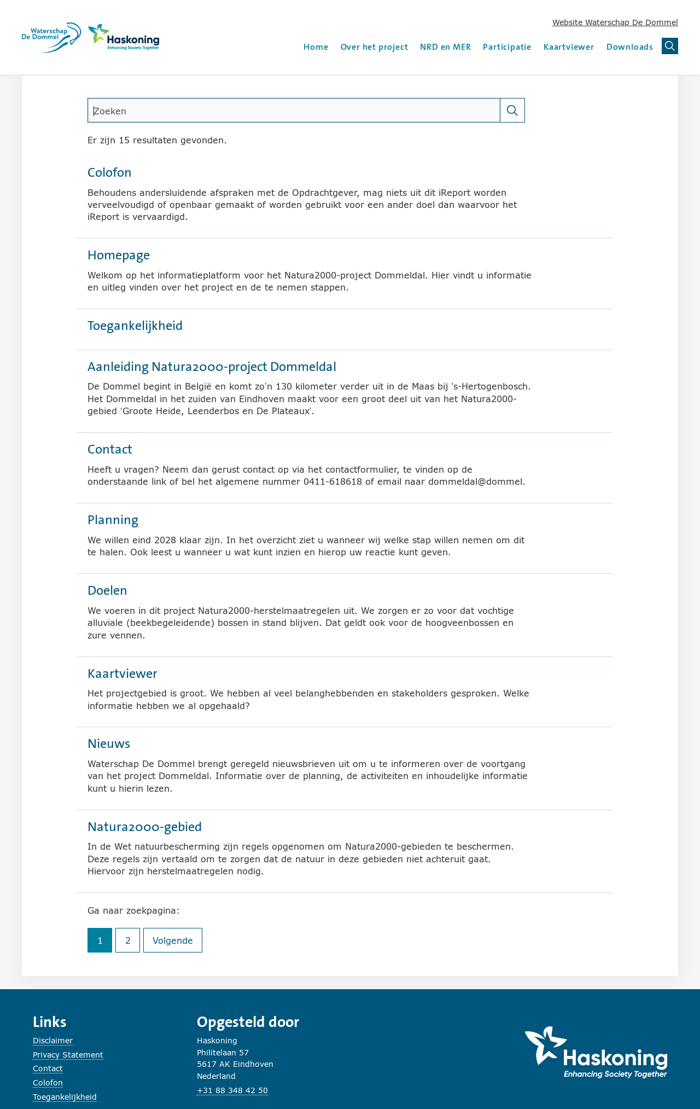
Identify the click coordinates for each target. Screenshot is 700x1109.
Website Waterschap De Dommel (615, 22)
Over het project (375, 47)
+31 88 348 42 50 (232, 1090)
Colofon (48, 1082)
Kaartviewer (569, 47)
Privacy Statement (68, 1054)
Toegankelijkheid (65, 1096)
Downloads (630, 47)
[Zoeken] (512, 110)
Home (316, 47)
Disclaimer (53, 1040)
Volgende (177, 942)
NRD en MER (445, 47)
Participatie (507, 47)
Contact (48, 1068)
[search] (294, 110)
